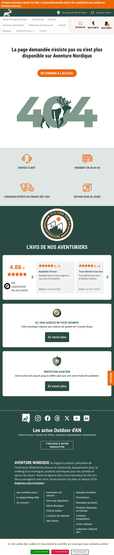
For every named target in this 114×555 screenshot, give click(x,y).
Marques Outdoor (86, 492)
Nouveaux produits (86, 502)
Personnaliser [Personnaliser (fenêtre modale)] (80, 552)
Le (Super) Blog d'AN (28, 497)
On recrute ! (23, 502)
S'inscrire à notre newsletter (57, 445)
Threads (57, 418)
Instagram (38, 418)
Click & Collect (54, 510)
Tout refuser (60, 552)
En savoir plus (57, 337)
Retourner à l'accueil (57, 73)
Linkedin (86, 418)
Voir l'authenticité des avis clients (19, 286)
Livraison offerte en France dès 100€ (27, 196)
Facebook (47, 418)
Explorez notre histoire (29, 483)
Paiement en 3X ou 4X (87, 167)
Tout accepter (40, 552)
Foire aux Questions (57, 500)
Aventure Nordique (32, 462)
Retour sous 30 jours (87, 196)
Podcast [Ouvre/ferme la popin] (110, 378)
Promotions (82, 497)
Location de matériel (57, 515)
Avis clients (52, 520)
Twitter (67, 418)
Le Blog (27, 418)
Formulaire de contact (54, 494)
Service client (26, 167)
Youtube (77, 418)
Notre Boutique (55, 505)
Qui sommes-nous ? (27, 492)
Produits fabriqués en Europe (86, 509)
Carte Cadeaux (84, 524)
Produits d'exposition (83, 517)
